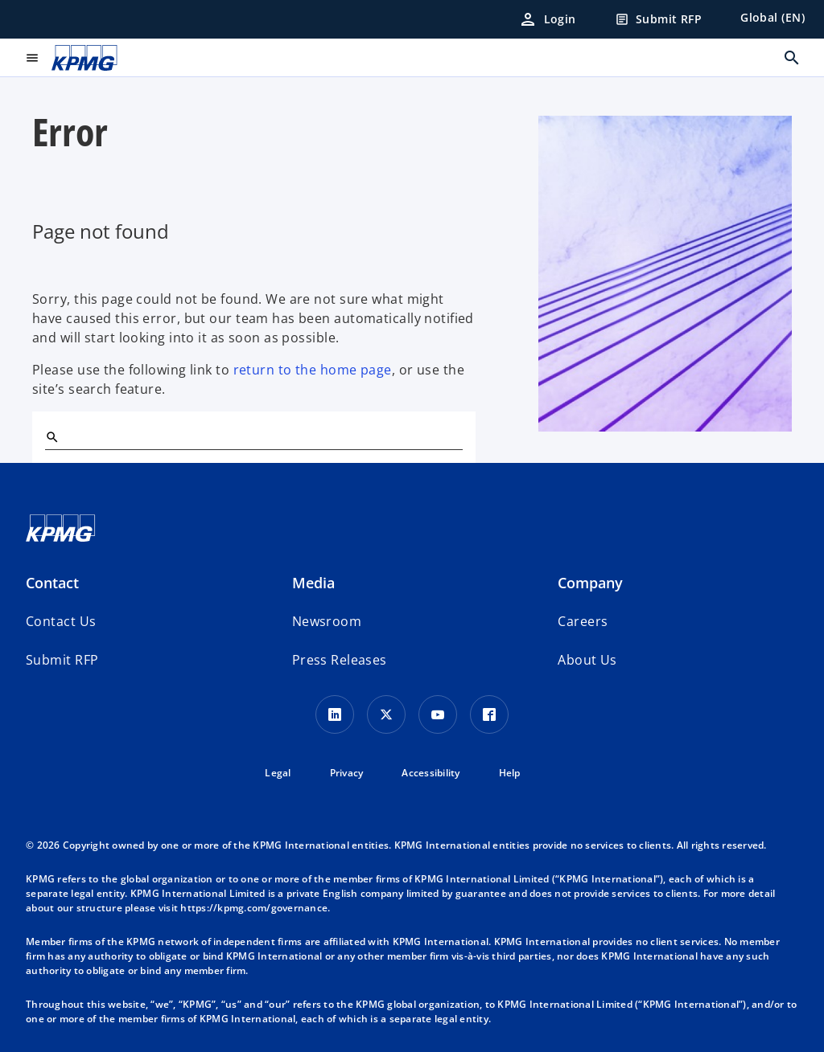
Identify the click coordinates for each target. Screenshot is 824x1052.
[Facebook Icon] (489, 714)
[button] (62, 660)
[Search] (51, 436)
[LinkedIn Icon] (334, 714)
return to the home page (312, 370)
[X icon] (386, 714)
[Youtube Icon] (437, 714)
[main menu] (32, 58)
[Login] (547, 19)
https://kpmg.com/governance (254, 908)
